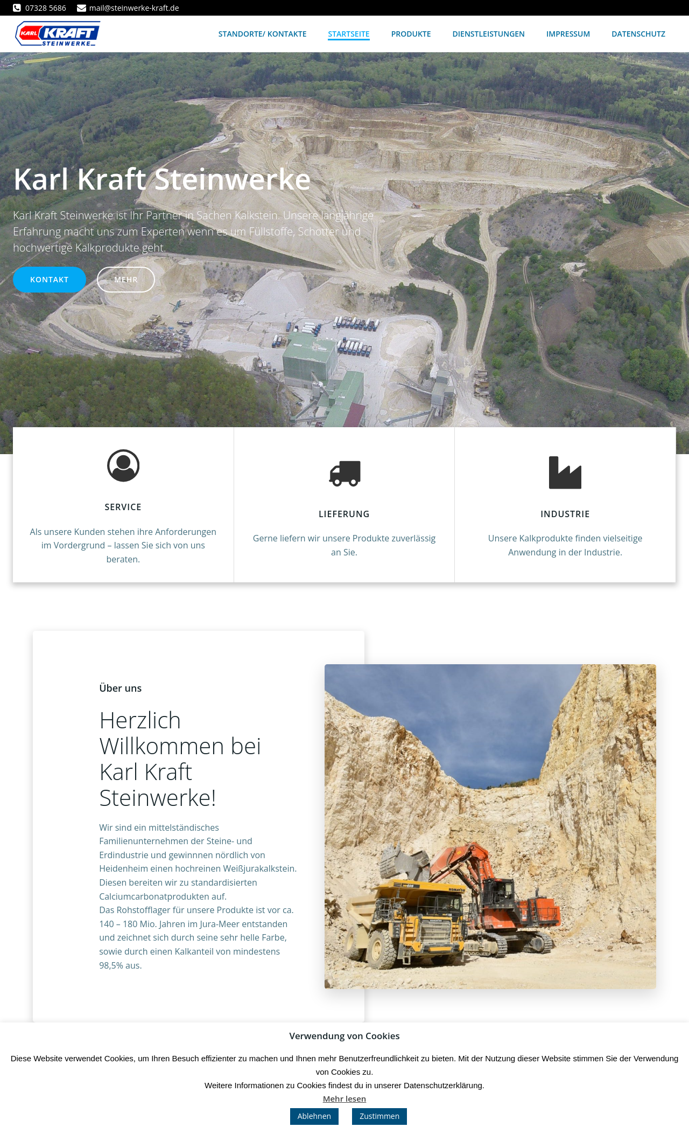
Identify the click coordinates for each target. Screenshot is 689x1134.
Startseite (348, 34)
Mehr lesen (345, 1098)
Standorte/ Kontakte (263, 34)
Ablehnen (314, 1116)
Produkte (411, 34)
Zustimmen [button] (379, 1116)
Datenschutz (638, 34)
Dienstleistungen (489, 34)
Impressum (568, 34)
